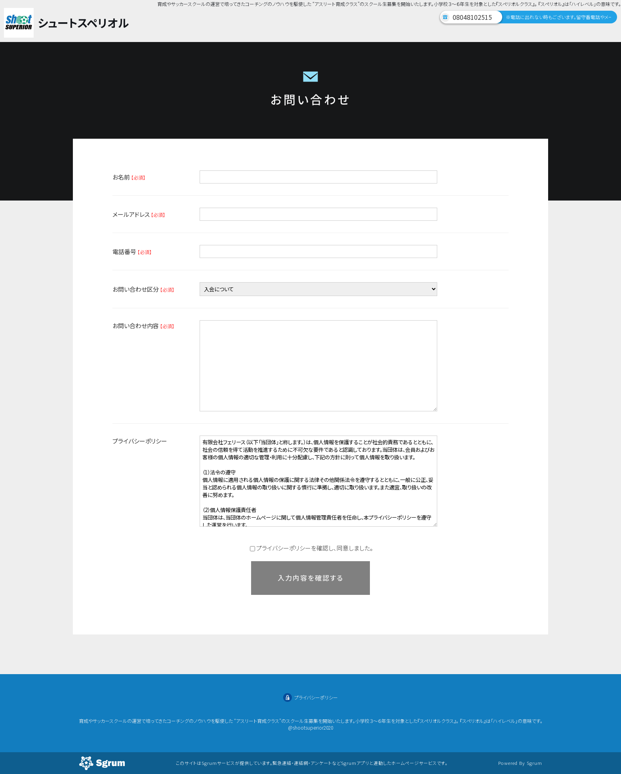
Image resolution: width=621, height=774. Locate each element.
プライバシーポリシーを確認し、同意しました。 (311, 548)
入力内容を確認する (310, 578)
